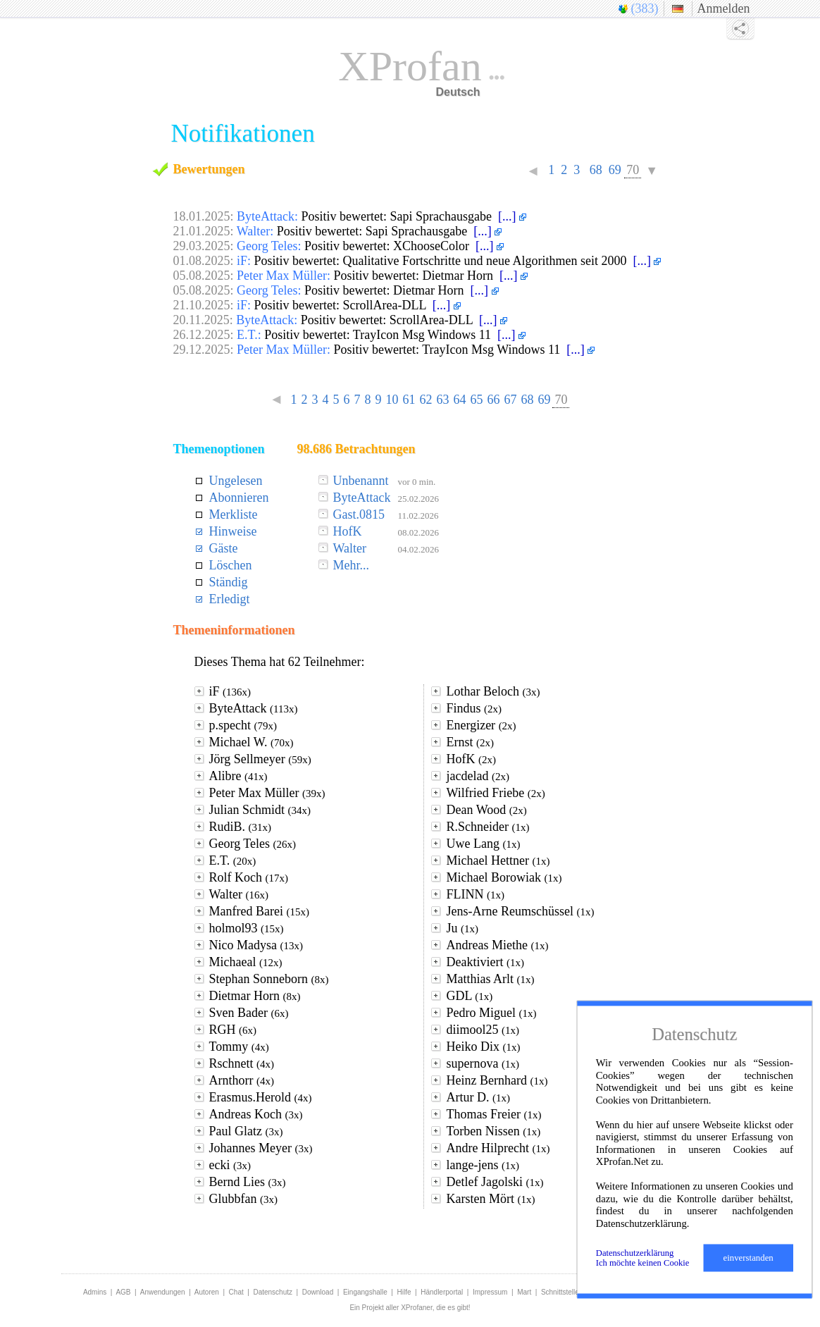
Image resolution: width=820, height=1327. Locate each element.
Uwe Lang (483, 844)
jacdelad (477, 776)
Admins (94, 1292)
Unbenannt (361, 481)
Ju (462, 928)
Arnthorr (241, 1080)
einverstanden (748, 1258)
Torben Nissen (493, 1131)
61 (408, 400)
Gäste (223, 548)
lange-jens (482, 1165)
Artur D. (478, 1097)
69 (614, 170)
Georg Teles (253, 844)
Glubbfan (243, 1199)
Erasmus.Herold (260, 1097)
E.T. (232, 860)
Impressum (490, 1292)
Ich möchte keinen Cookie (643, 1263)
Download (317, 1292)
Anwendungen (162, 1292)
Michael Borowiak (503, 877)
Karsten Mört (490, 1199)
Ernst (470, 742)
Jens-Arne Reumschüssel (520, 911)
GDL (469, 996)
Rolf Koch (249, 877)
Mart (524, 1292)
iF (230, 691)
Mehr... (351, 565)
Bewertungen (209, 169)
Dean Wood (486, 810)
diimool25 (482, 1030)
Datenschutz (272, 1292)
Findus (474, 708)
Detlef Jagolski (494, 1182)
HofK (347, 531)
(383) (645, 8)
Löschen (230, 565)
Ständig (228, 582)
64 (459, 400)
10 (391, 400)
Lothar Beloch (493, 691)
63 (442, 400)
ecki (230, 1165)
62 (425, 400)
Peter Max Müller (267, 793)
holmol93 (246, 928)
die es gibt (452, 1307)
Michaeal (245, 962)
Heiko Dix (483, 1046)
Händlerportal (442, 1292)
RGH (233, 1030)
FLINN (475, 894)
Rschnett (242, 1063)
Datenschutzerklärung (635, 1253)
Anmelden (723, 8)
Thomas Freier (493, 1114)
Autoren (206, 1292)
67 (510, 400)
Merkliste (233, 514)
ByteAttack (362, 497)
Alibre (238, 776)
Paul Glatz (246, 1131)
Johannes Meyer (261, 1148)
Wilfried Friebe (495, 793)
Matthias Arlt (490, 979)
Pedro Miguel (491, 1013)
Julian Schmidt (260, 810)
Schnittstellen (562, 1292)
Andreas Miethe (497, 945)
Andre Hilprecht (497, 1148)
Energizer (481, 725)
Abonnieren (239, 497)
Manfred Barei (259, 911)
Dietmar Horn (255, 996)
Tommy (239, 1046)
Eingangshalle (365, 1292)
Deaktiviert (484, 962)
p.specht (243, 725)
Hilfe (404, 1292)
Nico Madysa (256, 945)
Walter (350, 548)
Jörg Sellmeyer (260, 759)
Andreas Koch (256, 1114)
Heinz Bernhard (496, 1080)
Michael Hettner (497, 860)
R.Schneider (487, 827)
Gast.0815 (359, 514)
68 (595, 170)
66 (493, 400)
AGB (123, 1292)
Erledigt (229, 599)
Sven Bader (249, 1013)
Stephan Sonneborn (269, 979)
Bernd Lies (247, 1182)
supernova (482, 1063)
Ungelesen (236, 481)
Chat (236, 1292)
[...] (512, 216)
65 (476, 400)
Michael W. (251, 742)
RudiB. (240, 827)
